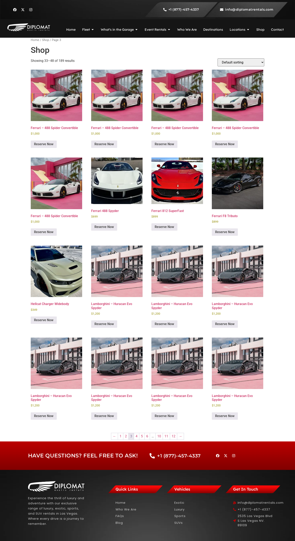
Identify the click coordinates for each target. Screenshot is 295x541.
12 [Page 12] (173, 436)
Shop (45, 40)
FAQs (120, 516)
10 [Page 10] (159, 436)
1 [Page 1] (120, 436)
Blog (119, 523)
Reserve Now (43, 144)
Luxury (179, 509)
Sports (180, 516)
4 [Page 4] (136, 436)
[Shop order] (241, 62)
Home (35, 40)
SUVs (178, 523)
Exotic (179, 502)
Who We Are (126, 509)
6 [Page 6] (147, 436)
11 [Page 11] (166, 436)
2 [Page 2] (126, 436)
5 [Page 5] (142, 436)
